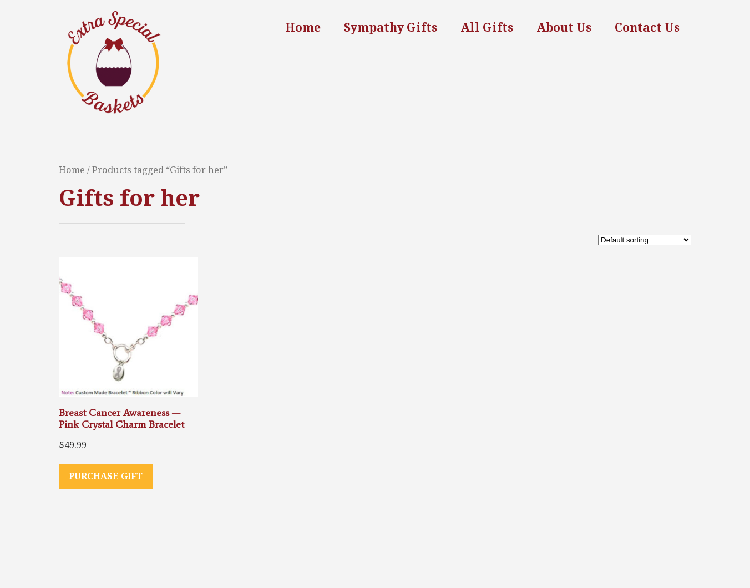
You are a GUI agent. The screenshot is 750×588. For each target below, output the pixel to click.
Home (303, 27)
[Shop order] (644, 240)
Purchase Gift (106, 476)
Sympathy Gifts (390, 27)
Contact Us (647, 27)
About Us (563, 27)
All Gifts (486, 27)
